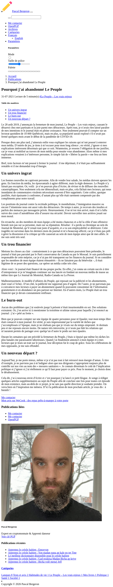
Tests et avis (21, 575)
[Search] (26, 17)
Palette (11, 67)
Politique (103, 575)
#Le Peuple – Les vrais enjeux (56, 96)
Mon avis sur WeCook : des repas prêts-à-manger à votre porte (34, 400)
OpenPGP (13, 26)
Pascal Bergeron (15, 11)
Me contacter (15, 23)
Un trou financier (17, 112)
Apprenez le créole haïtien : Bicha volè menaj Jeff (35, 561)
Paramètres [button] (14, 41)
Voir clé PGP (8, 536)
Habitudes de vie (39, 575)
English (19, 38)
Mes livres (90, 575)
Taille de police (16, 60)
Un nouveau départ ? (19, 118)
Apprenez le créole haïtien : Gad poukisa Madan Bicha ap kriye (42, 558)
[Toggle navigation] (31, 12)
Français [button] (12, 35)
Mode (11, 54)
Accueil (12, 76)
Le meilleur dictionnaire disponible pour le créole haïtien (38, 555)
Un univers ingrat (17, 109)
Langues (7, 575)
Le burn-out (14, 115)
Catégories (13, 32)
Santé (5, 578)
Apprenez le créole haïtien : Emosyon (28, 549)
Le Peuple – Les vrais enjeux (66, 575)
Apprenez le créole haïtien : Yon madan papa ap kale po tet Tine (42, 552)
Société (15, 578)
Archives (13, 29)
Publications (14, 79)
